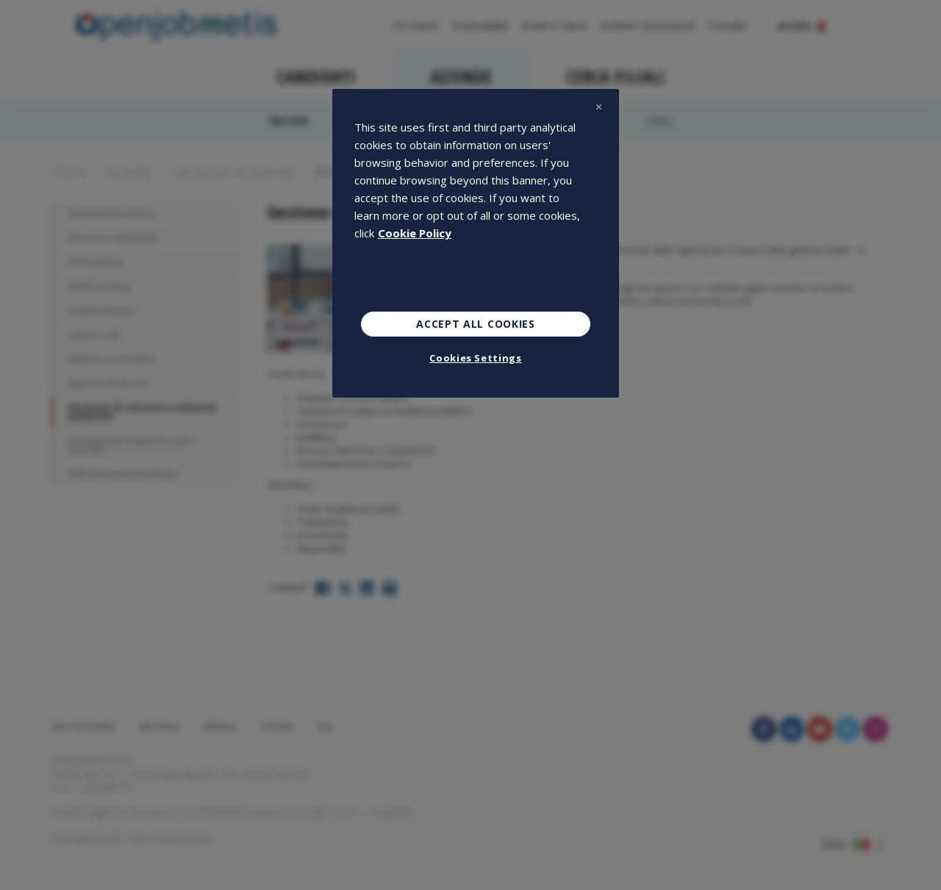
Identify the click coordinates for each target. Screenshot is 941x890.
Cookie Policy (414, 233)
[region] (475, 243)
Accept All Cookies (475, 324)
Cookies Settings (475, 358)
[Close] (598, 106)
